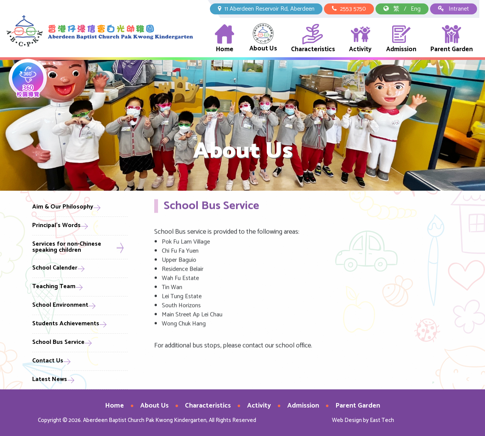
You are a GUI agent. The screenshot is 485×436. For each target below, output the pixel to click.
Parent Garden (451, 39)
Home (224, 39)
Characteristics (313, 39)
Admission (401, 39)
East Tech (382, 420)
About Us (263, 38)
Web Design (347, 420)
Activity (360, 39)
